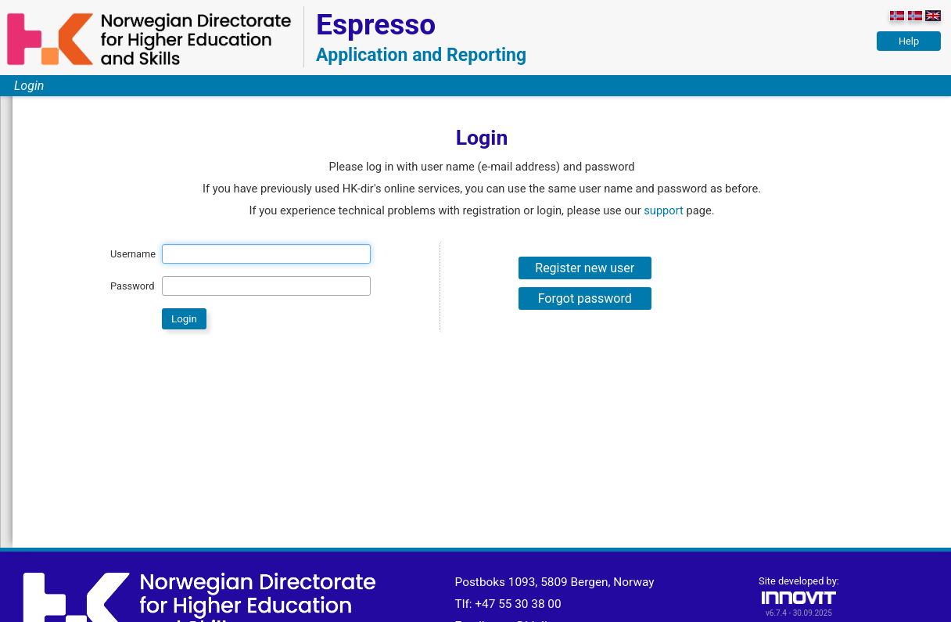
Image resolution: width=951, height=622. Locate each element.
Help (909, 41)
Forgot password (585, 298)
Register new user (584, 268)
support (664, 210)
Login (29, 85)
